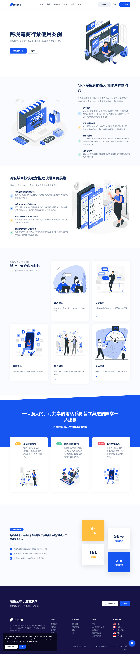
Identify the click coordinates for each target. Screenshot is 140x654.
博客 (72, 4)
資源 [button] (79, 4)
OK (22, 647)
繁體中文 (103, 4)
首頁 (41, 4)
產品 (48, 4)
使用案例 (57, 4)
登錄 (114, 4)
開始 (33, 51)
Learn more (11, 647)
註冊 (125, 603)
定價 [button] (65, 4)
